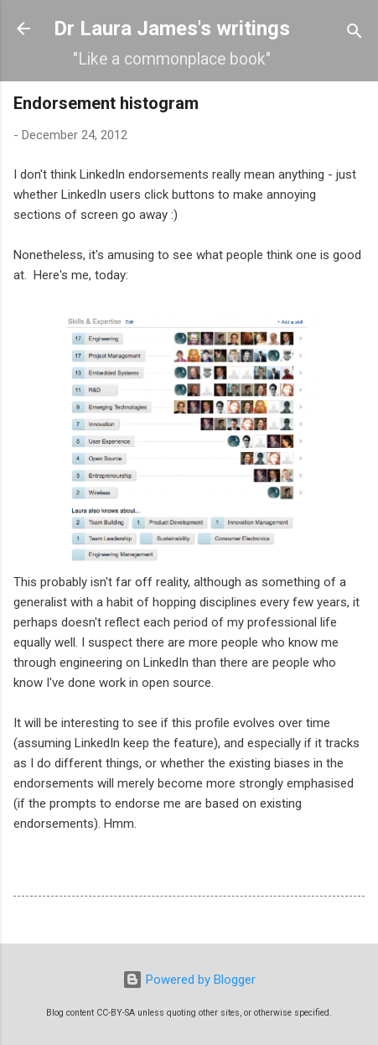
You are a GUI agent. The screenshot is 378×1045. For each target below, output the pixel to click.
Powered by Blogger (189, 979)
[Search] (354, 34)
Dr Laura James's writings (172, 28)
